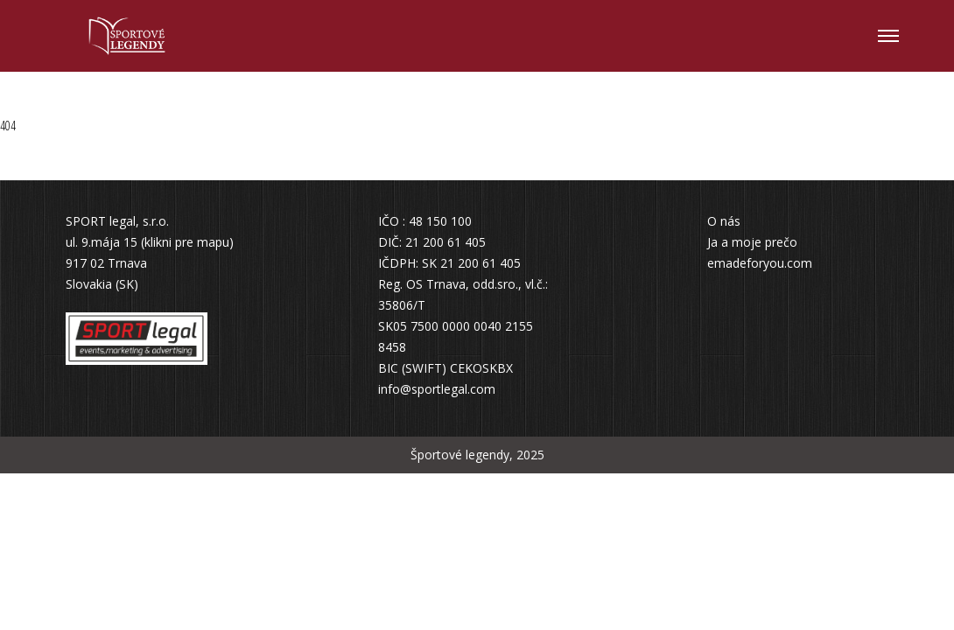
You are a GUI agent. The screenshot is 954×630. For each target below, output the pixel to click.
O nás (723, 221)
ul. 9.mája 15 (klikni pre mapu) (150, 242)
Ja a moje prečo (752, 242)
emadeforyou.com (759, 263)
